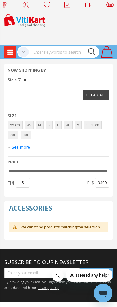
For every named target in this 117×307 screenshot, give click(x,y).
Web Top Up (7, 5)
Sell (111, 5)
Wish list (49, 5)
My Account (28, 5)
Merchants (90, 5)
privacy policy (48, 287)
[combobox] (64, 52)
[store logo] (24, 20)
